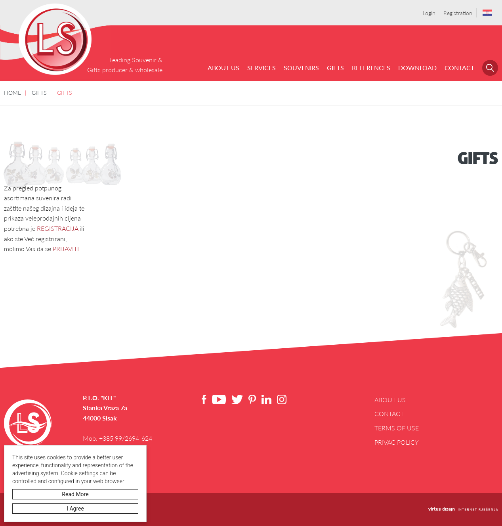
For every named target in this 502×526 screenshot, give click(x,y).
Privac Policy (396, 442)
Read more (75, 494)
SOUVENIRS (301, 67)
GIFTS (335, 67)
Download (417, 67)
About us (223, 67)
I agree (75, 508)
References (371, 67)
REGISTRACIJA (57, 228)
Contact (459, 67)
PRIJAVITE (67, 248)
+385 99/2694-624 (125, 438)
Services (261, 67)
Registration (457, 13)
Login (429, 13)
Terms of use (396, 427)
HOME (12, 92)
